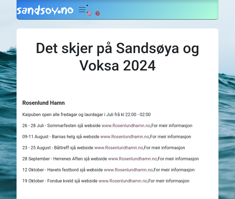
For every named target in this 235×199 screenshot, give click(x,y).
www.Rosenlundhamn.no (126, 125)
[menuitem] (89, 13)
